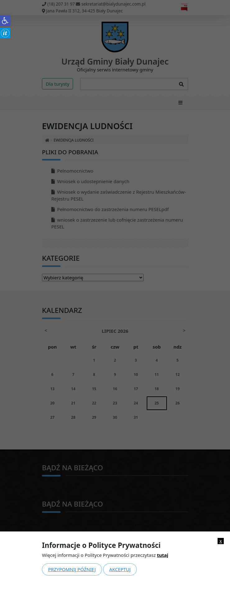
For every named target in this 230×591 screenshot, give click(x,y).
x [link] (220, 541)
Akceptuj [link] (120, 569)
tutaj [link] (162, 555)
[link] (5, 21)
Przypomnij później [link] (72, 569)
